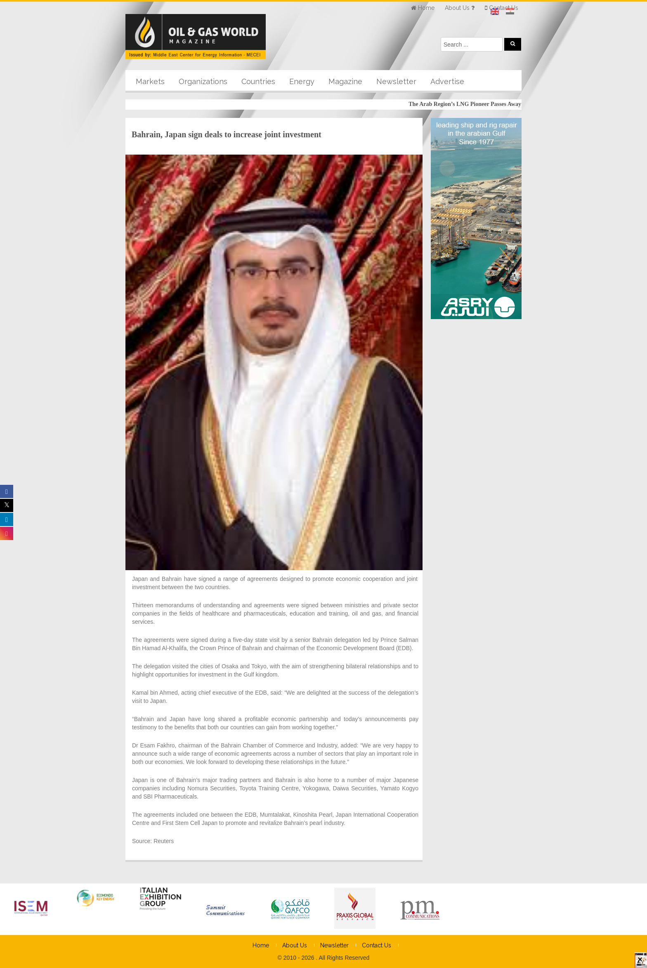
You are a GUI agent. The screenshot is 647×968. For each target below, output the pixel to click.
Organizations (203, 81)
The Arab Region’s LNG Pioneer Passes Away (469, 104)
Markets (150, 81)
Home (261, 945)
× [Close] (640, 963)
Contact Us (376, 945)
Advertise (447, 81)
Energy (301, 81)
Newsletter (396, 81)
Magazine (345, 81)
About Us (294, 945)
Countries (258, 81)
